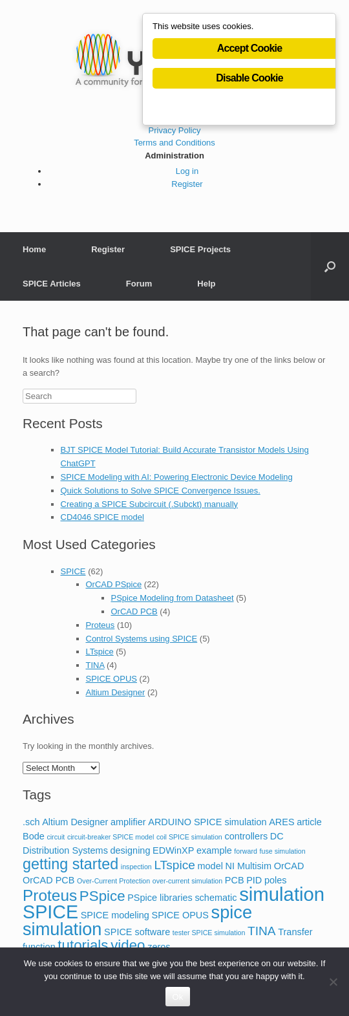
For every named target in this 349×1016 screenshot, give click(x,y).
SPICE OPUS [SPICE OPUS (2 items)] (180, 915)
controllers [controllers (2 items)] (246, 836)
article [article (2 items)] (309, 822)
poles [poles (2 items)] (275, 880)
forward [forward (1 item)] (245, 851)
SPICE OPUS (111, 679)
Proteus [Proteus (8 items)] (50, 895)
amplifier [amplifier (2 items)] (128, 822)
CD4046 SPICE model (102, 517)
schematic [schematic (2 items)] (216, 897)
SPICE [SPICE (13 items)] (50, 912)
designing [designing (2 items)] (131, 850)
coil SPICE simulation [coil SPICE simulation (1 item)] (189, 837)
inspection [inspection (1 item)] (136, 866)
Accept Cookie (249, 48)
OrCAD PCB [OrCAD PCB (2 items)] (48, 880)
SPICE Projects (200, 249)
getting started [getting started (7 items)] (70, 864)
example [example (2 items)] (214, 850)
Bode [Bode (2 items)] (34, 836)
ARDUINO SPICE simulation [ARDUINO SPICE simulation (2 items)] (207, 822)
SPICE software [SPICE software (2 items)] (137, 932)
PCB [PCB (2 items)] (234, 880)
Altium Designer (115, 692)
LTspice (100, 651)
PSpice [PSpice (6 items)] (102, 896)
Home (34, 249)
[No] (332, 981)
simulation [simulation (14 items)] (281, 894)
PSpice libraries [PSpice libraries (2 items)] (160, 897)
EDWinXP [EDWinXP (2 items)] (173, 850)
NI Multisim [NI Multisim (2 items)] (249, 866)
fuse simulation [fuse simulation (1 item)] (283, 851)
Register (186, 184)
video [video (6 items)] (128, 945)
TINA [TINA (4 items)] (262, 931)
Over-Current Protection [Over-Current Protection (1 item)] (113, 881)
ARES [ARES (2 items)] (281, 822)
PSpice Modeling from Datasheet (172, 598)
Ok (177, 997)
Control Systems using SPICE (142, 638)
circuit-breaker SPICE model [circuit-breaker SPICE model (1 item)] (110, 837)
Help (206, 283)
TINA (95, 665)
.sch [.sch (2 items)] (31, 822)
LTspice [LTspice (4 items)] (174, 865)
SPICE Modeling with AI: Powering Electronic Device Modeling (177, 477)
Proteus (100, 625)
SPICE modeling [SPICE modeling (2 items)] (115, 915)
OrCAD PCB (134, 611)
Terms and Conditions (174, 142)
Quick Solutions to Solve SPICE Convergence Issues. (160, 490)
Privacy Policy (175, 130)
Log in (187, 171)
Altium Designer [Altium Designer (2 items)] (75, 822)
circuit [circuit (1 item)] (56, 837)
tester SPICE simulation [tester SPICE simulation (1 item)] (209, 932)
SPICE (73, 571)
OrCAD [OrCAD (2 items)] (289, 866)
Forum (139, 283)
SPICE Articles (52, 283)
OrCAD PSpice (114, 584)
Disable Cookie (249, 77)
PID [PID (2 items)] (254, 880)
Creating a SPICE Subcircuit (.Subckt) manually (149, 504)
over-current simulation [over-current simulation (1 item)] (187, 881)
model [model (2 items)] (209, 866)
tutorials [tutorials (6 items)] (83, 945)
